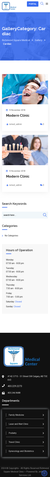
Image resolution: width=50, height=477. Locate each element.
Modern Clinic (17, 115)
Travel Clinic (14, 442)
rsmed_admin (15, 124)
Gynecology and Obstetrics (21, 451)
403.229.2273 (10, 386)
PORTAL (33, 4)
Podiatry (13, 433)
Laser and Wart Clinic (18, 424)
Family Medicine (16, 415)
